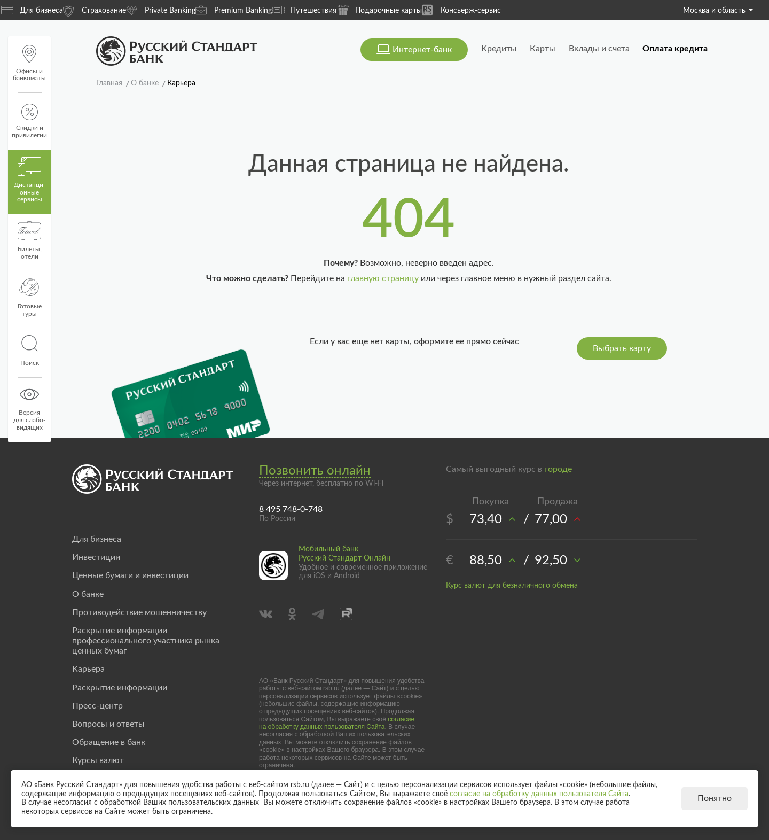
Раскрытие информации (119, 687)
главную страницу (383, 278)
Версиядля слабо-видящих (29, 408)
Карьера (88, 669)
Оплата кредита (675, 48)
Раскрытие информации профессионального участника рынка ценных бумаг (145, 640)
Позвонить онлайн (315, 470)
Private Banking (160, 9)
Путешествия (304, 10)
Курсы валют (98, 760)
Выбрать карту (622, 348)
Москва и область (718, 10)
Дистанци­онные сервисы (29, 180)
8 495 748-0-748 (291, 509)
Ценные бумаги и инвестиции (130, 575)
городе (558, 469)
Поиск (29, 350)
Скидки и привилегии (29, 121)
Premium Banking (233, 9)
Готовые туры (30, 297)
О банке (88, 594)
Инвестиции (96, 557)
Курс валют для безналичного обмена (512, 585)
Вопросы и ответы (108, 724)
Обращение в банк (108, 742)
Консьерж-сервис (461, 9)
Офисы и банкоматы (29, 63)
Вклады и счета (599, 48)
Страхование (94, 9)
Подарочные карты (379, 9)
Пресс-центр (97, 706)
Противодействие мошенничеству (139, 612)
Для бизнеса (32, 10)
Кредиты (499, 48)
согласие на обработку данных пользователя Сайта (336, 722)
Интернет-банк (422, 49)
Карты (542, 48)
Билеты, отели (30, 240)
